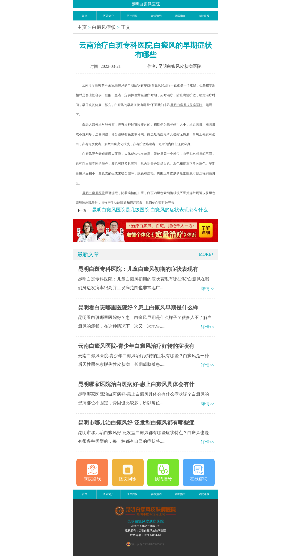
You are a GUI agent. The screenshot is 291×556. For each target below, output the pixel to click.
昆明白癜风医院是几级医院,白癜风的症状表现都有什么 (150, 209)
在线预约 (156, 16)
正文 (125, 27)
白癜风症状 (104, 27)
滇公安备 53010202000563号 (148, 544)
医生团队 (132, 16)
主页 (82, 27)
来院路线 (203, 16)
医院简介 (108, 16)
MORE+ (206, 254)
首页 (84, 16)
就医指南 (180, 16)
